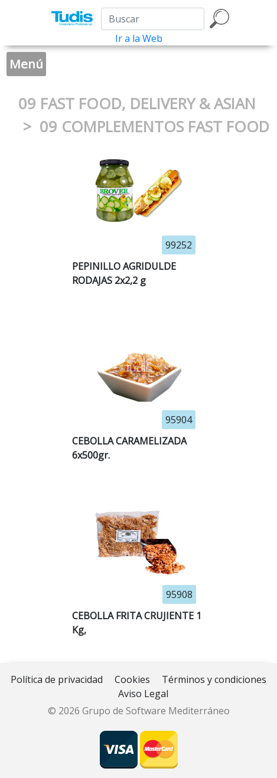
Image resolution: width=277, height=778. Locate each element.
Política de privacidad (57, 679)
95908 (179, 594)
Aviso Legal (143, 693)
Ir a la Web (138, 38)
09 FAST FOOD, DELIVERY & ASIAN (137, 103)
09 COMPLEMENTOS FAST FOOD (154, 126)
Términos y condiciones (214, 679)
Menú (26, 63)
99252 (178, 244)
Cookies (132, 679)
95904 (178, 419)
